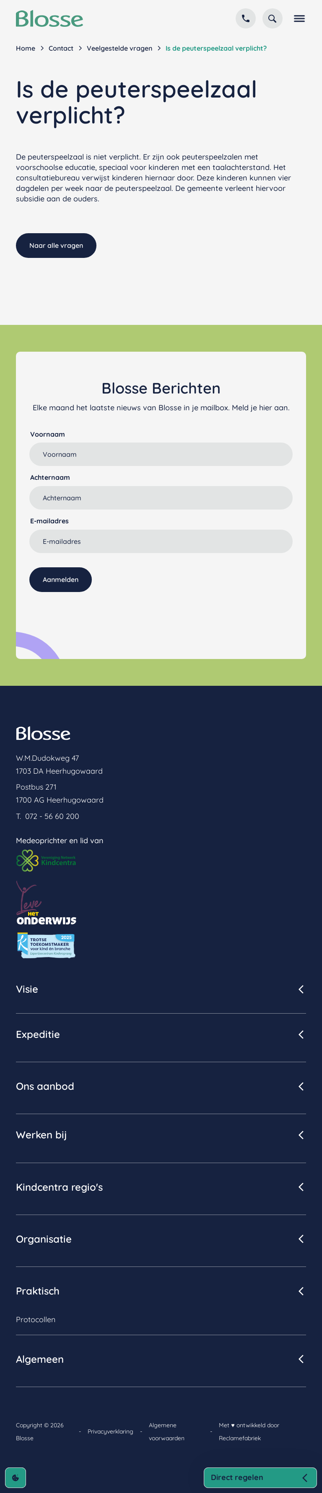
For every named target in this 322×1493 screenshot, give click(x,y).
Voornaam (47, 434)
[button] (297, 18)
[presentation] (93, 612)
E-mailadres (49, 521)
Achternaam (50, 477)
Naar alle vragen (56, 245)
